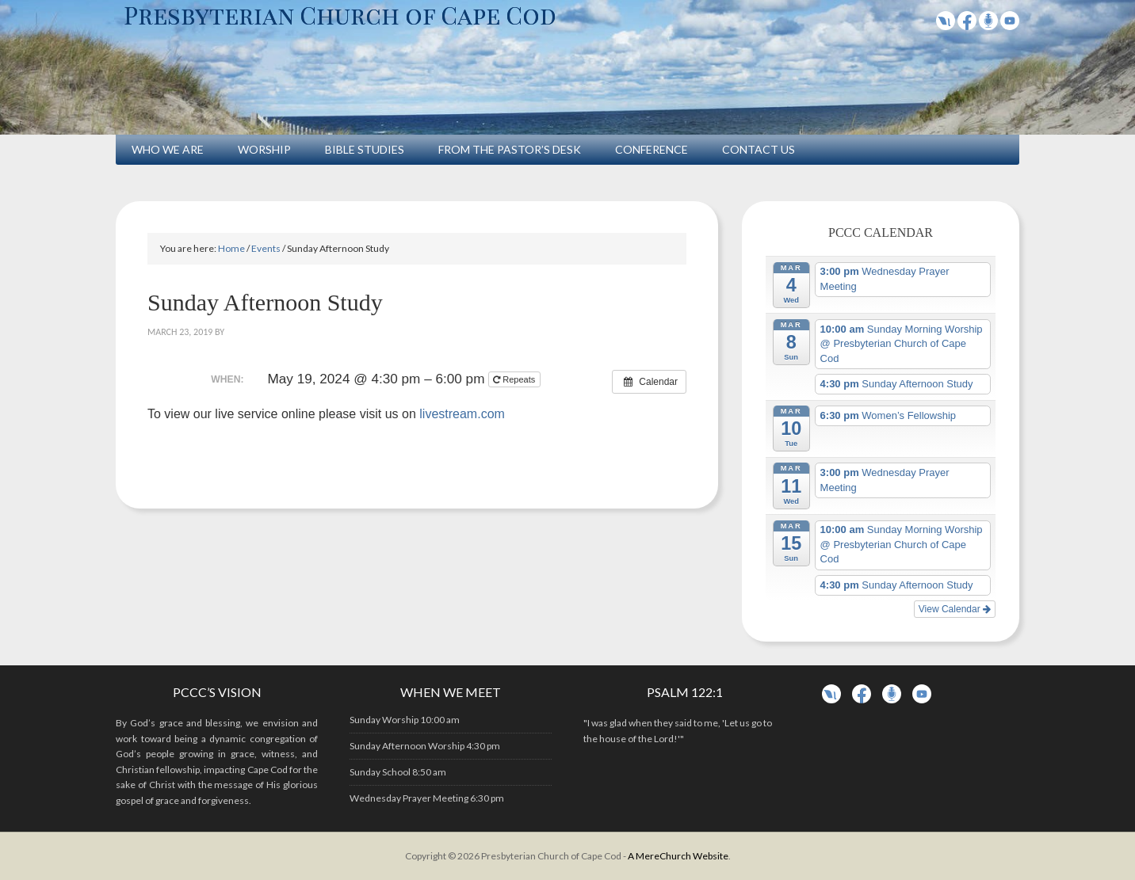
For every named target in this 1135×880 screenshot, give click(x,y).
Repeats (515, 379)
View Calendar (955, 609)
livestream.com (462, 414)
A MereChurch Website (678, 856)
